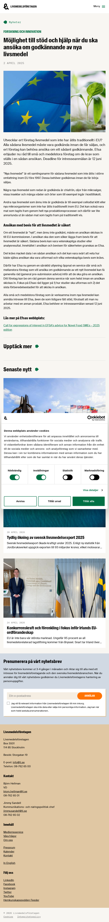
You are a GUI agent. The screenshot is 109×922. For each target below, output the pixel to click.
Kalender (8, 851)
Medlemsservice (13, 832)
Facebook (9, 884)
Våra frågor (9, 836)
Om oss (8, 840)
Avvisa (20, 501)
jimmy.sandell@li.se (15, 811)
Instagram (9, 888)
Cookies (8, 916)
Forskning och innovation (22, 31)
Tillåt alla (88, 501)
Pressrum (9, 847)
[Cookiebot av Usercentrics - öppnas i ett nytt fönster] (90, 418)
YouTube (8, 896)
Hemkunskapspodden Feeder (21, 900)
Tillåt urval (54, 501)
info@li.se (19, 762)
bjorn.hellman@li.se (15, 791)
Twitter (7, 892)
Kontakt (8, 855)
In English (9, 863)
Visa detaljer (90, 490)
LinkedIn (8, 880)
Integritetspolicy (29, 916)
